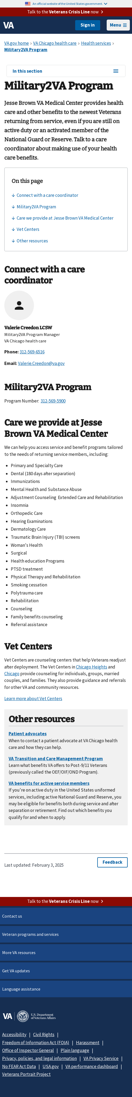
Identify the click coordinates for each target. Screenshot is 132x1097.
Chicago (11, 674)
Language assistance (21, 989)
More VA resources (19, 952)
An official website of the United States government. (70, 4)
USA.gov (51, 1066)
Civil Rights (43, 1034)
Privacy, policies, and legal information (39, 1058)
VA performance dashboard (91, 1066)
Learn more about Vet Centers (33, 698)
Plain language (75, 1050)
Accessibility (14, 1034)
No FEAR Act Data (19, 1066)
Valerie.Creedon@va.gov (41, 363)
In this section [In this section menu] (66, 71)
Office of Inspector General (28, 1050)
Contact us (12, 916)
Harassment (87, 1043)
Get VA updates (16, 970)
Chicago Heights (91, 667)
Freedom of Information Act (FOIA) (35, 1043)
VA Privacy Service (101, 1058)
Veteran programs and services (30, 934)
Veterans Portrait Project (26, 1074)
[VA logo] (8, 25)
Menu (118, 25)
